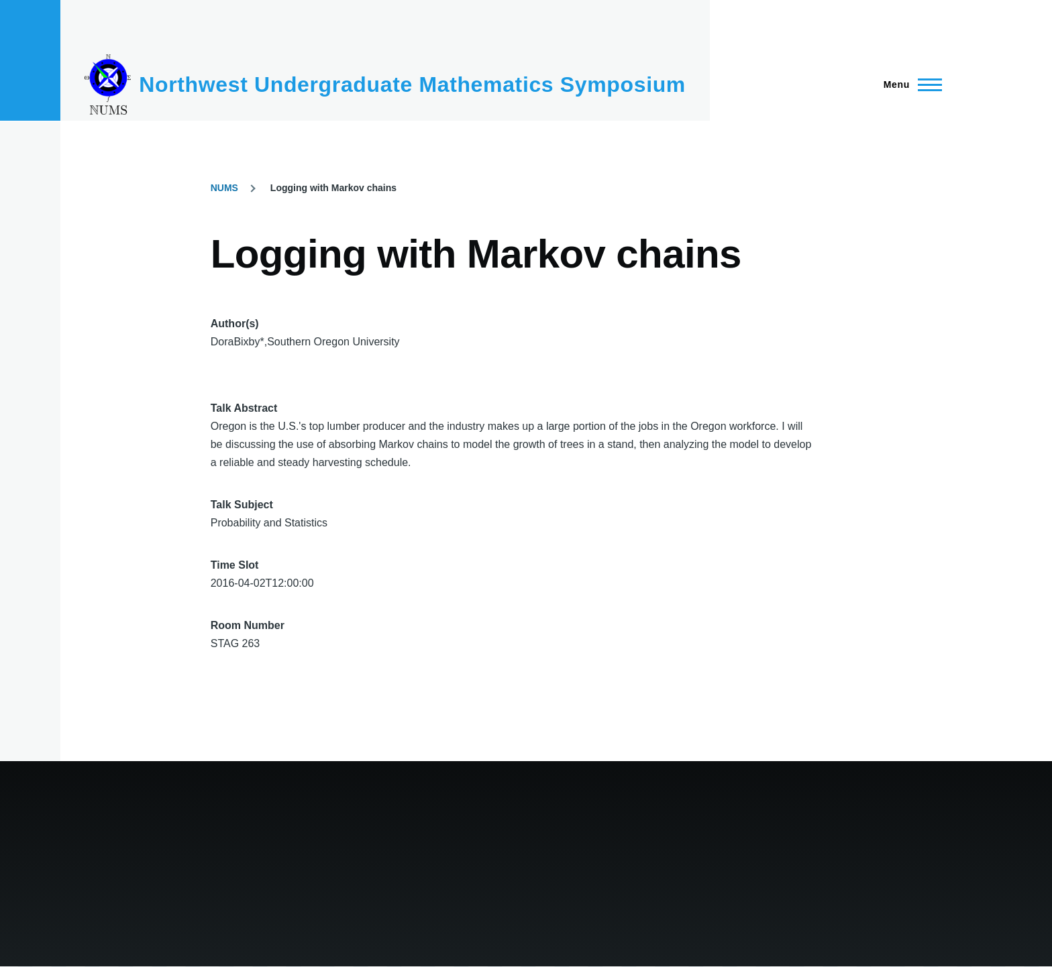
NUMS (224, 187)
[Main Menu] (909, 84)
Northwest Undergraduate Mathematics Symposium (412, 84)
